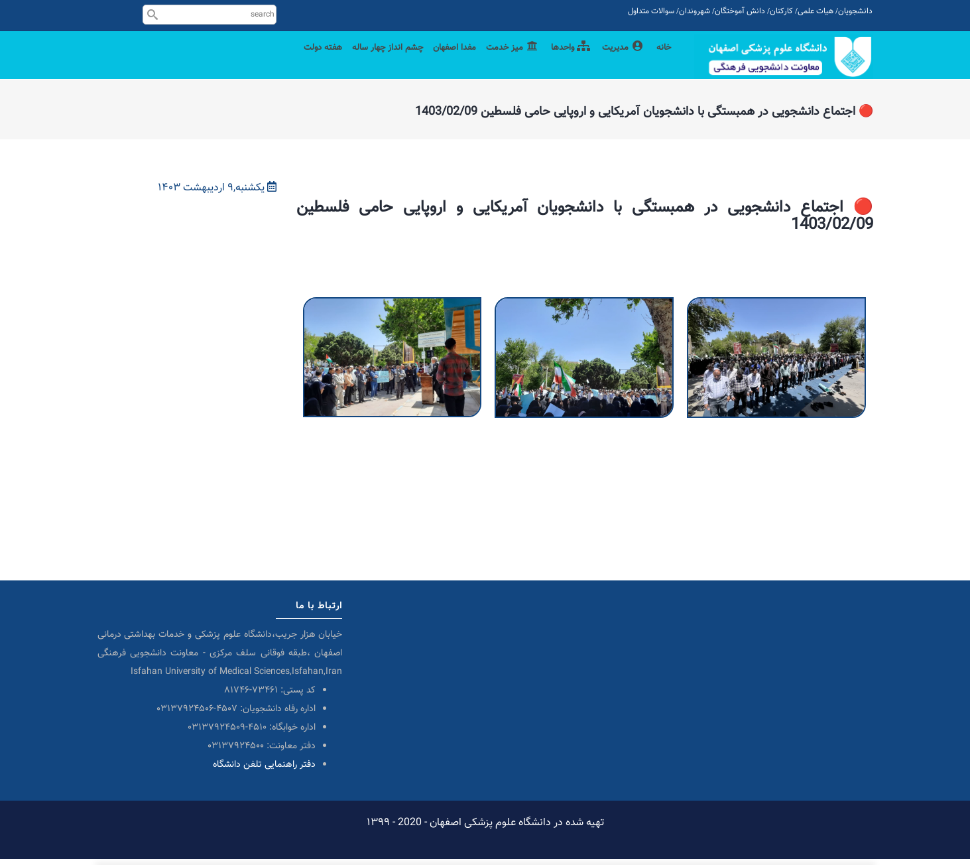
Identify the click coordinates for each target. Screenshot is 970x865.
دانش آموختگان (740, 11)
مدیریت (618, 61)
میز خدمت (499, 61)
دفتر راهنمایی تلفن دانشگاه (264, 771)
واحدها (561, 61)
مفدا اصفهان (435, 61)
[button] (392, 311)
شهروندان (694, 11)
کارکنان (781, 11)
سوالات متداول (651, 11)
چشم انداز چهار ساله (358, 61)
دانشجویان (855, 11)
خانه (662, 61)
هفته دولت (285, 61)
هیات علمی (815, 11)
